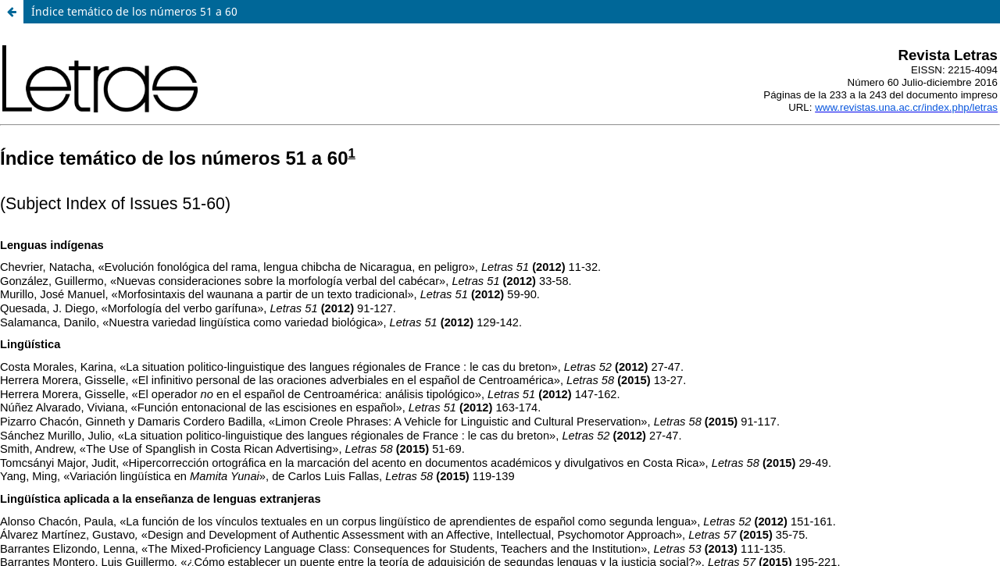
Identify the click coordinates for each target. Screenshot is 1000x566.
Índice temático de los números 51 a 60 (134, 11)
